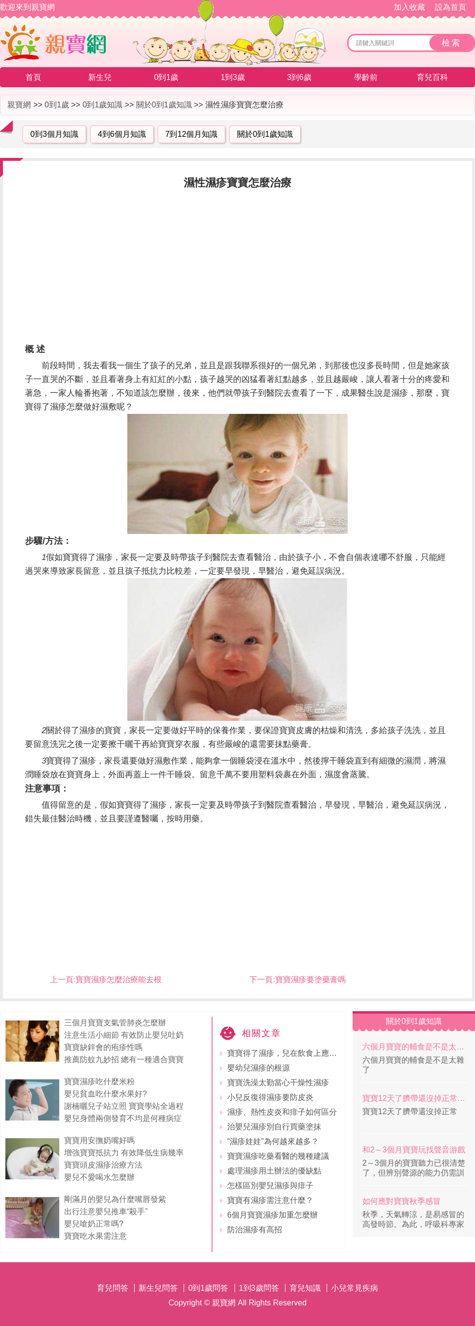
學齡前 (366, 77)
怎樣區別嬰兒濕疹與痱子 (270, 1185)
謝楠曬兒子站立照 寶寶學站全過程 (124, 1106)
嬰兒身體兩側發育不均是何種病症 (123, 1118)
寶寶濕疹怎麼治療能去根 (118, 979)
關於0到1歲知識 (164, 105)
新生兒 (100, 77)
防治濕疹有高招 (254, 1229)
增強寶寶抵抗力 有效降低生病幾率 (124, 1152)
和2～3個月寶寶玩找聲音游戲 (413, 1150)
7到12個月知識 (192, 134)
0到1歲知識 (102, 105)
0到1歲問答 (208, 1288)
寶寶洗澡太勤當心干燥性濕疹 (278, 1082)
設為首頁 (450, 7)
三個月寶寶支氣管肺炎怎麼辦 (115, 1023)
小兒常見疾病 (354, 1288)
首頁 (33, 77)
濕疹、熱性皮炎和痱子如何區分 (282, 1112)
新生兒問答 (158, 1288)
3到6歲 (299, 77)
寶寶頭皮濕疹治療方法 (103, 1165)
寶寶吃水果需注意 (95, 1236)
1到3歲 (232, 77)
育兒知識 (305, 1288)
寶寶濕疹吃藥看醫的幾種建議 (278, 1156)
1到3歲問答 (259, 1288)
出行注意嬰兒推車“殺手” (106, 1211)
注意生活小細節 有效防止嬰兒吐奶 (124, 1035)
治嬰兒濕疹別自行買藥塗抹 (274, 1126)
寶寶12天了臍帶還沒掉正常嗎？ (415, 1098)
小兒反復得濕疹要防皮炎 (270, 1097)
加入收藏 (409, 7)
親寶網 (19, 105)
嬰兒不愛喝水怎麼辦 (99, 1177)
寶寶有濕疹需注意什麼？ (270, 1200)
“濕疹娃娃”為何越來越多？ (273, 1141)
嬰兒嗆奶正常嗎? (93, 1224)
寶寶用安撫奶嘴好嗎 (99, 1140)
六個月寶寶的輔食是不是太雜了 (415, 1047)
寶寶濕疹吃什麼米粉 (99, 1081)
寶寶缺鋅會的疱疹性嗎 (103, 1047)
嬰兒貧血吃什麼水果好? (105, 1094)
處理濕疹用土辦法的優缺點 (274, 1171)
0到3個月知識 (54, 134)
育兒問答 (112, 1288)
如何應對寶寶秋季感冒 (401, 1201)
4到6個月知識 (122, 134)
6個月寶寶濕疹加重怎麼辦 (272, 1215)
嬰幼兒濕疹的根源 (258, 1068)
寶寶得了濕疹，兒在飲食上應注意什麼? (296, 1053)
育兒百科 (432, 77)
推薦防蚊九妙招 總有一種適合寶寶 (124, 1059)
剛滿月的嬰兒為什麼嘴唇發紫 (115, 1199)
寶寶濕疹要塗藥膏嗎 (310, 979)
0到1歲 (166, 77)
